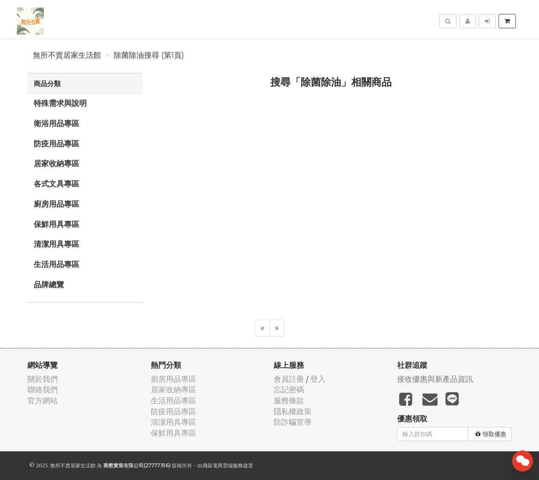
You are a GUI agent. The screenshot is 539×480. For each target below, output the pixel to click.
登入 (318, 379)
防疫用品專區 (56, 143)
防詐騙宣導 (293, 422)
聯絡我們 (42, 389)
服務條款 (289, 400)
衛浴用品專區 (56, 123)
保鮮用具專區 (56, 224)
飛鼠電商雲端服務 (223, 465)
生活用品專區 (56, 264)
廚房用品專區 (56, 203)
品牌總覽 (49, 284)
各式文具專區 (56, 183)
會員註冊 (289, 379)
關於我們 (42, 379)
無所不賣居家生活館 (67, 55)
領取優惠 (490, 434)
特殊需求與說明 (60, 103)
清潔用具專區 (56, 243)
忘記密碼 (289, 389)
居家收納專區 (56, 163)
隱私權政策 (293, 411)
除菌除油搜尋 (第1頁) (149, 55)
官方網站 (42, 400)
